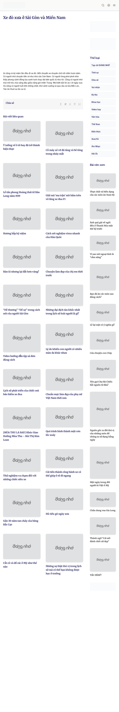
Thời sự (95, 72)
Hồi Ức (95, 154)
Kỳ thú (94, 95)
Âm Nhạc (96, 146)
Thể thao (96, 124)
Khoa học (96, 102)
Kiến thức (96, 131)
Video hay (96, 109)
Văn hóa (95, 117)
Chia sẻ (95, 80)
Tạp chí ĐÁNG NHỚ (101, 65)
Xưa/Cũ (95, 139)
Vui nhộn (96, 87)
